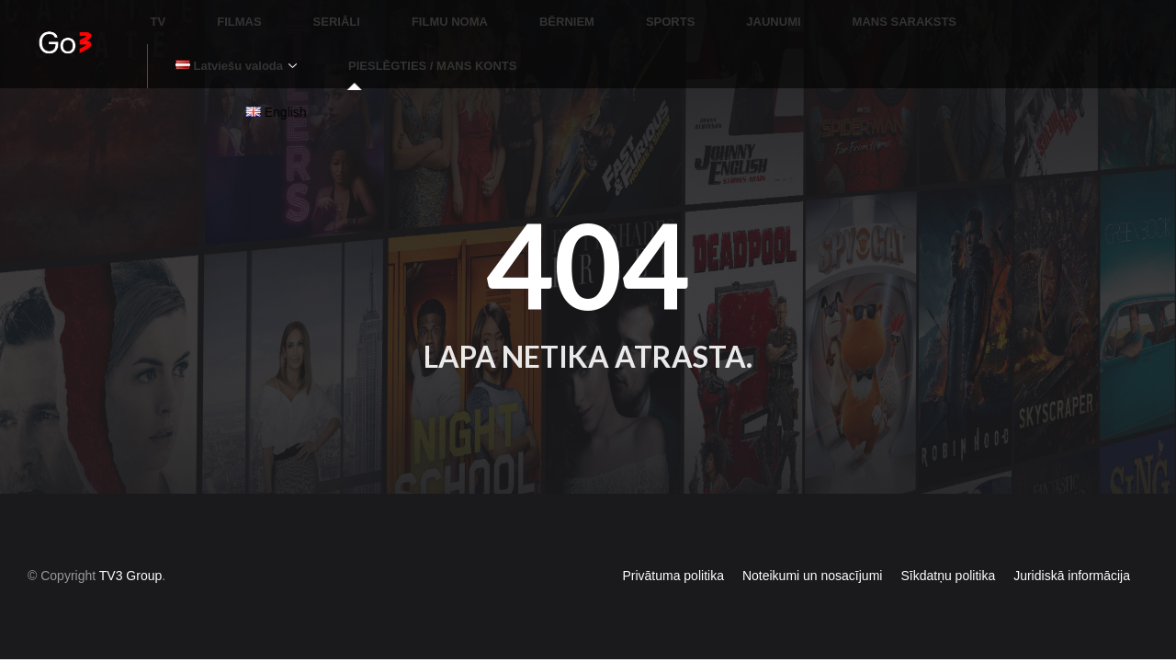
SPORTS (563, 14)
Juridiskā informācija (1071, 542)
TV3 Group (130, 542)
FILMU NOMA (387, 14)
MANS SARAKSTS (754, 14)
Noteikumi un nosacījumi (812, 542)
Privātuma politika (673, 542)
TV (162, 14)
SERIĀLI (296, 14)
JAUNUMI (644, 14)
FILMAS (220, 14)
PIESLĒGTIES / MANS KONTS (253, 41)
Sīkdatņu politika (947, 542)
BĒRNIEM (482, 14)
